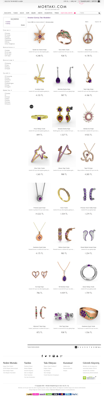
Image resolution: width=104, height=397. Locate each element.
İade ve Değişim (28, 372)
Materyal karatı (9, 47)
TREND (57, 13)
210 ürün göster (49, 22)
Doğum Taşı (7, 90)
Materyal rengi (8, 60)
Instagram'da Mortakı (53, 356)
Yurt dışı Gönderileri (29, 377)
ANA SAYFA (7, 13)
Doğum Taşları (48, 368)
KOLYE (22, 13)
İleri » (99, 347)
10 (96, 347)
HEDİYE (40, 13)
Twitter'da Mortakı (46, 356)
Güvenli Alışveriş (28, 370)
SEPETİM (94, 1)
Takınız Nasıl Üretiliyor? (50, 366)
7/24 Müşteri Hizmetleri (9, 372)
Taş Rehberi (47, 370)
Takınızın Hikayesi (55, 390)
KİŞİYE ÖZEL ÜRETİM (66, 13)
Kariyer (65, 370)
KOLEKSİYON (48, 13)
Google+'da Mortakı (61, 356)
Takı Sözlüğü (47, 372)
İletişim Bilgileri (28, 368)
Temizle (23, 25)
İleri (86, 21)
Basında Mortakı (67, 368)
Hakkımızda (66, 366)
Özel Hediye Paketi (8, 370)
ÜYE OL (66, 1)
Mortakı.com (52, 7)
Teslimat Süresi (28, 366)
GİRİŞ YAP (73, 1)
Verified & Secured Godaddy (89, 377)
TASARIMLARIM (84, 1)
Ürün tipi (7, 30)
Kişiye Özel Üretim (8, 366)
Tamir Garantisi (28, 375)
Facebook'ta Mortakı (42, 356)
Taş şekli (6, 73)
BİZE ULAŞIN (19, 1)
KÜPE (27, 13)
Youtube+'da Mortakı (57, 356)
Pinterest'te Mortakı (49, 356)
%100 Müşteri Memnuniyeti (10, 368)
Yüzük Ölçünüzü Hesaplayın (51, 375)
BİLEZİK (33, 13)
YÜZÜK (15, 13)
